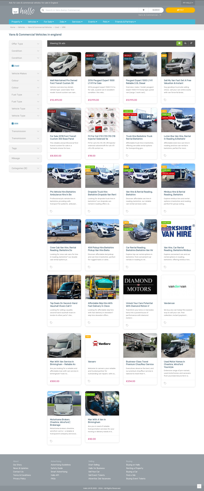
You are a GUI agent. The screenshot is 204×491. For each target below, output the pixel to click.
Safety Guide (57, 468)
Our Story (17, 465)
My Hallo (188, 3)
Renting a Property (134, 468)
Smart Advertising (59, 472)
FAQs (53, 478)
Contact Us (18, 472)
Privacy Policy (19, 478)
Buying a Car (131, 472)
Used (57, 27)
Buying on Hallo (133, 465)
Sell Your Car (94, 472)
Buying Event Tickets (135, 478)
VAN (63, 27)
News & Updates (20, 468)
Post (180, 10)
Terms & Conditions (22, 475)
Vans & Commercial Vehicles (40, 27)
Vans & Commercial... (149, 15)
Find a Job (130, 475)
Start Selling (94, 465)
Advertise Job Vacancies (99, 478)
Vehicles (21, 27)
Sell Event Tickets (96, 475)
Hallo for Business (96, 468)
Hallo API (55, 475)
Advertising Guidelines (61, 465)
